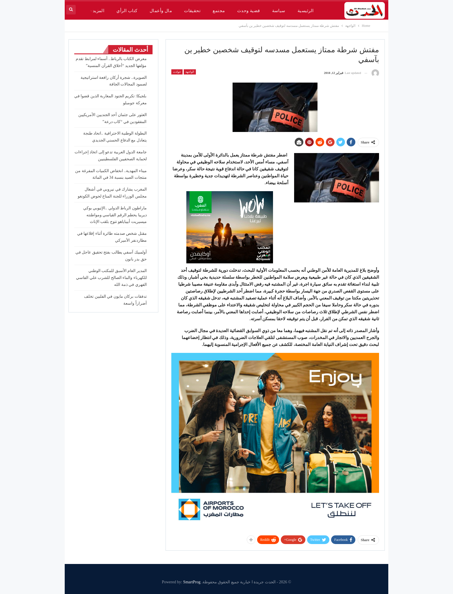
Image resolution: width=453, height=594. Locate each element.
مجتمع (219, 10)
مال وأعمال (161, 10)
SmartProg (191, 582)
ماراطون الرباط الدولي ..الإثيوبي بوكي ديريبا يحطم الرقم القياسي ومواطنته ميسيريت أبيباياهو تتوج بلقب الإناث (115, 215)
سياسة (278, 10)
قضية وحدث (248, 10)
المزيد (99, 10)
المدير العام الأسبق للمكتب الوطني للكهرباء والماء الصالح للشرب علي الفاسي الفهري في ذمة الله (111, 278)
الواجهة (189, 71)
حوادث (177, 71)
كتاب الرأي (126, 10)
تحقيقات (192, 10)
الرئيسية (306, 10)
